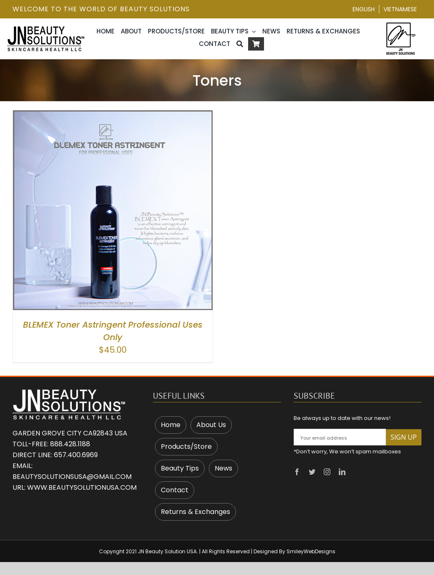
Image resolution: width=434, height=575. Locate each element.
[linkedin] (342, 471)
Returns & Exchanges (195, 511)
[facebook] (297, 471)
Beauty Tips (180, 468)
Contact (174, 490)
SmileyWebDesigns (311, 551)
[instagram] (327, 471)
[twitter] (312, 471)
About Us (211, 425)
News (223, 468)
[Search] (239, 44)
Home (170, 425)
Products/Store (186, 446)
